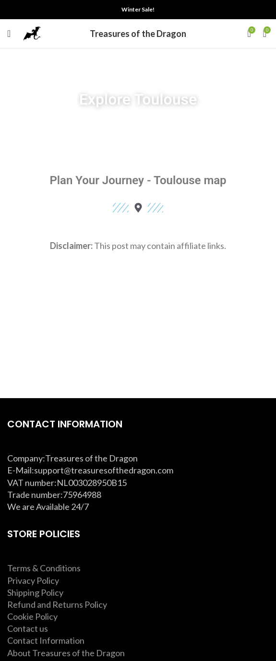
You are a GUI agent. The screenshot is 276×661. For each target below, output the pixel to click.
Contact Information (45, 640)
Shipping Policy (35, 592)
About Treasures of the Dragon (66, 653)
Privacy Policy (33, 580)
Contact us (27, 628)
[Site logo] (32, 32)
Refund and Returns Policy (57, 604)
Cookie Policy (32, 616)
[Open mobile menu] (8, 33)
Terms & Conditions (44, 568)
